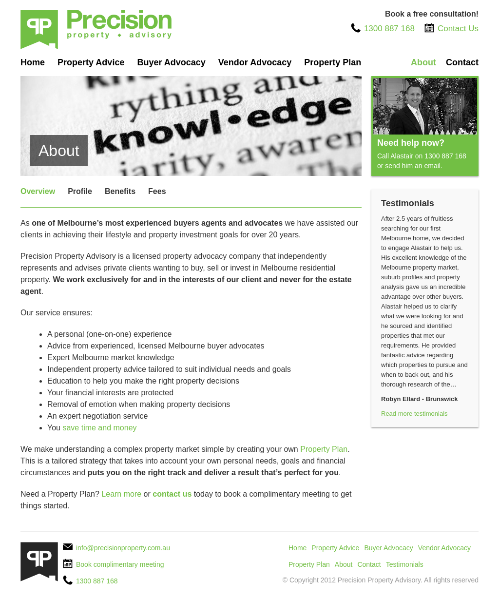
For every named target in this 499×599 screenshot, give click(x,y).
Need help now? (410, 143)
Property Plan (332, 62)
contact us (172, 494)
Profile (80, 191)
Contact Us (458, 28)
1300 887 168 (389, 28)
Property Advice (91, 62)
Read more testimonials (414, 413)
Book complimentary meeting (120, 564)
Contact (462, 62)
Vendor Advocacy (254, 62)
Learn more (121, 494)
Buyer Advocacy (171, 62)
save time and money (99, 428)
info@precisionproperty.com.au (123, 548)
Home (32, 62)
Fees (157, 191)
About (423, 62)
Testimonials (404, 564)
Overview (37, 191)
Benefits (120, 191)
